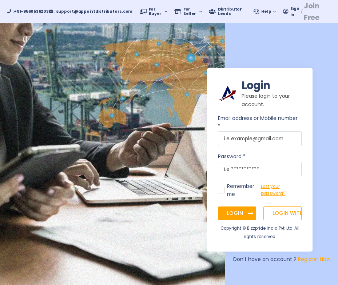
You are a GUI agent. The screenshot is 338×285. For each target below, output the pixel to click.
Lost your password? (273, 190)
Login (235, 213)
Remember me (240, 190)
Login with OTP (287, 213)
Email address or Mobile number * (258, 122)
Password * (232, 156)
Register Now (314, 259)
